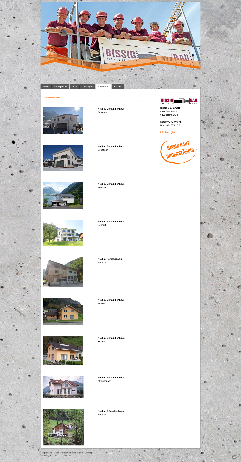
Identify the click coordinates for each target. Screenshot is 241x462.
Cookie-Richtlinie (75, 453)
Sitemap (88, 453)
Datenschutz (60, 453)
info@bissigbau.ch (169, 132)
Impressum (47, 453)
